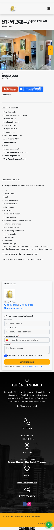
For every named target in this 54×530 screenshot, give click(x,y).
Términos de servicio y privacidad (32, 366)
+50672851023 (27, 435)
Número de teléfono (11, 336)
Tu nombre (8, 320)
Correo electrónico (11, 328)
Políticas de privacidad (27, 406)
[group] (27, 50)
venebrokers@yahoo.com (15, 308)
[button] (21, 68)
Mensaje (7, 344)
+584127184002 (12, 305)
